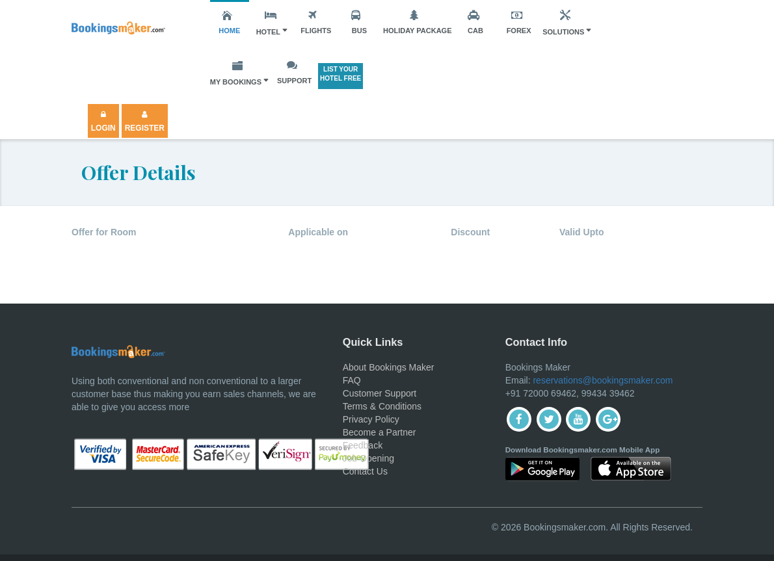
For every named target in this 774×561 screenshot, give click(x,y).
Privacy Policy (371, 419)
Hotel (268, 23)
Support (294, 72)
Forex (519, 22)
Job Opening (368, 458)
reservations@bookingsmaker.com (603, 380)
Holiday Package (417, 22)
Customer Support (380, 393)
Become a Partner (379, 432)
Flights (315, 22)
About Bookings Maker (388, 367)
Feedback (362, 445)
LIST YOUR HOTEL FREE (340, 74)
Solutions (563, 23)
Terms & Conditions (382, 406)
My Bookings (235, 73)
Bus (359, 22)
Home (229, 22)
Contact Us (365, 471)
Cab (475, 22)
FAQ (352, 380)
